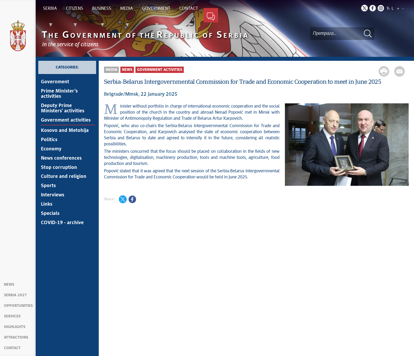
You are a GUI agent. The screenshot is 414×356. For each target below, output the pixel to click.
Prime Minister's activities (59, 94)
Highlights (14, 327)
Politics (49, 139)
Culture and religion (63, 176)
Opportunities (18, 306)
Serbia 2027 (15, 295)
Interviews (52, 195)
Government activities (66, 120)
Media (111, 70)
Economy (51, 149)
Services (12, 316)
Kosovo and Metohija (65, 130)
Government (55, 82)
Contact (12, 348)
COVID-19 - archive (62, 223)
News (9, 284)
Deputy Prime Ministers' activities (62, 108)
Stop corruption (59, 167)
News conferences (61, 158)
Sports (48, 186)
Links (46, 204)
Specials (50, 213)
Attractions (16, 337)
